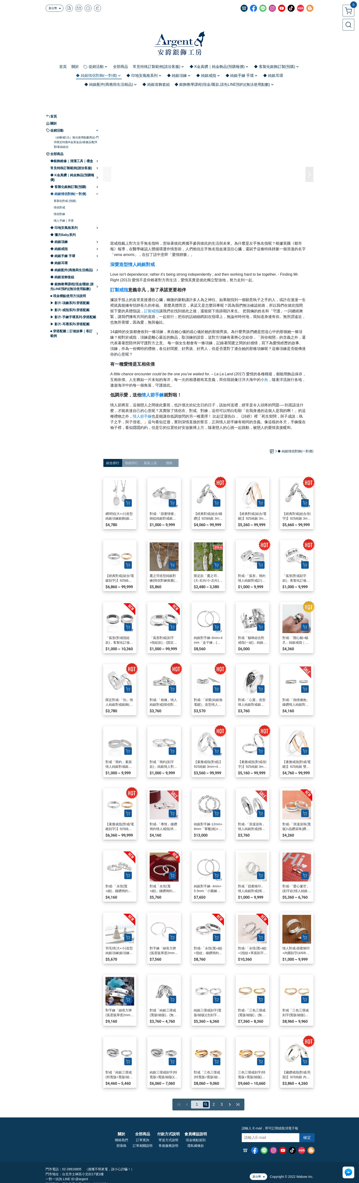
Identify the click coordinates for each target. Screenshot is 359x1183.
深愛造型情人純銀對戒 (132, 264)
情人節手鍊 (152, 394)
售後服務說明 (168, 1145)
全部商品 (142, 1134)
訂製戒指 (119, 289)
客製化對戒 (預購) (65, 201)
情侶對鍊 (59, 214)
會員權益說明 (195, 1134)
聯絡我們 (121, 1140)
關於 (121, 1134)
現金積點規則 (196, 1140)
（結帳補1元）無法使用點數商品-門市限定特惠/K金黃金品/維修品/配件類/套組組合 (76, 142)
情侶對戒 (59, 207)
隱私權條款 (195, 1145)
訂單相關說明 (142, 1145)
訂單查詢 (142, 1140)
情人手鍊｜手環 (64, 220)
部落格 (121, 1145)
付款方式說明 (168, 1134)
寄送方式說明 (168, 1140)
